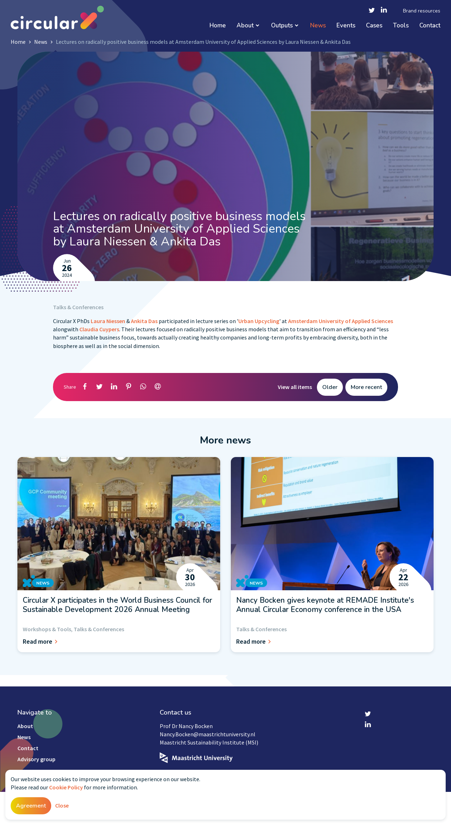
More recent (366, 387)
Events (345, 25)
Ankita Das (144, 321)
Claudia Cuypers (99, 329)
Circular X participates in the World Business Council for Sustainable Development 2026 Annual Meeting (117, 604)
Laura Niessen (108, 321)
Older (330, 387)
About (245, 25)
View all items (295, 386)
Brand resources (421, 11)
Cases (374, 25)
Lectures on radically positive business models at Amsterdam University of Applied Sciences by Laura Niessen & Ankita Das (203, 41)
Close (62, 805)
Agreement (31, 806)
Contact (429, 25)
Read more (41, 641)
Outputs (282, 25)
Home (217, 25)
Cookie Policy (66, 787)
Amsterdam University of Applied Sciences (340, 321)
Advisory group (36, 759)
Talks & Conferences (78, 307)
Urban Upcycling (258, 321)
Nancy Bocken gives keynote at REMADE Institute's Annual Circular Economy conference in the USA (325, 604)
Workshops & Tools (47, 629)
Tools (401, 25)
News (318, 25)
